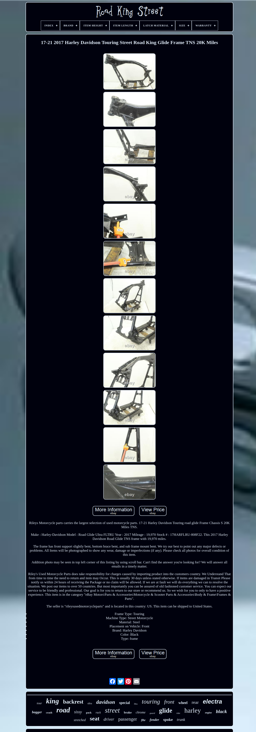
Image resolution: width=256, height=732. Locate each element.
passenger (127, 719)
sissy (78, 712)
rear (195, 702)
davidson (105, 702)
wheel (183, 703)
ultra (89, 703)
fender (154, 720)
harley (192, 710)
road (63, 710)
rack (98, 712)
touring (151, 701)
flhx (136, 704)
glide (165, 710)
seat (95, 718)
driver (109, 719)
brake (128, 712)
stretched (80, 720)
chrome (141, 712)
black (221, 711)
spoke (168, 719)
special (124, 703)
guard (152, 713)
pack (89, 712)
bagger (37, 712)
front (169, 702)
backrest (73, 702)
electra (212, 701)
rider (178, 713)
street (112, 710)
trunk (181, 719)
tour (39, 703)
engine (208, 712)
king (52, 701)
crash (49, 712)
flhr (143, 720)
